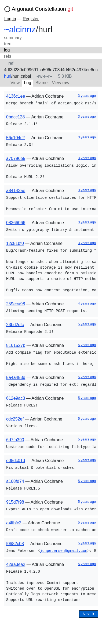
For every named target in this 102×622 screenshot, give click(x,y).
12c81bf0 (15, 243)
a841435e (15, 190)
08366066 (15, 222)
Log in (10, 18)
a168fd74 (15, 481)
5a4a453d (15, 377)
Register (31, 18)
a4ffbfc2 (13, 523)
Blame (41, 82)
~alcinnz (20, 29)
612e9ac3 (15, 398)
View (15, 82)
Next (88, 613)
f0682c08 (15, 543)
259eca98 (15, 304)
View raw (60, 82)
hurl (7, 76)
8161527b (15, 345)
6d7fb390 (15, 440)
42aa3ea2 (15, 564)
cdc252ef (15, 419)
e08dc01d (15, 460)
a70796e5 (15, 158)
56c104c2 (15, 137)
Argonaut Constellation (42, 9)
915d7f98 (15, 502)
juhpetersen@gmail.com (63, 550)
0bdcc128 (15, 117)
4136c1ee (15, 96)
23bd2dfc (15, 324)
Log (27, 82)
